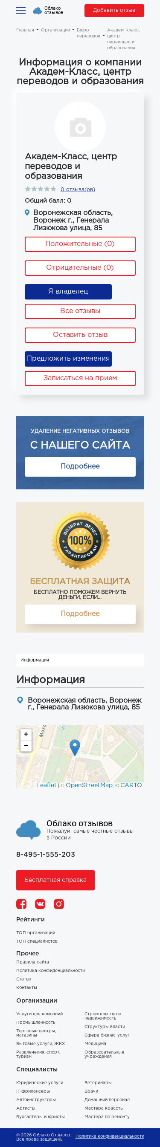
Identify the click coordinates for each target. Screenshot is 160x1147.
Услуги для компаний (39, 1014)
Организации (55, 30)
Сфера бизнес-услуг (107, 1035)
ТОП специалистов (37, 942)
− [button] (26, 746)
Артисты (25, 1108)
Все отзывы (80, 311)
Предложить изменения (68, 359)
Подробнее (80, 466)
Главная (25, 30)
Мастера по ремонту (107, 1117)
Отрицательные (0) (80, 268)
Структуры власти (104, 1027)
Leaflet (46, 785)
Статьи (23, 979)
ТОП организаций (35, 933)
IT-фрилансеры (33, 1091)
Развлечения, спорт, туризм (38, 1055)
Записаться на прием (80, 378)
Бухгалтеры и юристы (40, 1117)
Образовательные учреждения (104, 1055)
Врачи (91, 1091)
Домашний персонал (107, 1100)
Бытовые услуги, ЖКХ (40, 1044)
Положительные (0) (80, 244)
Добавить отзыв (114, 10)
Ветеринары (98, 1083)
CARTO (131, 785)
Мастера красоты (104, 1108)
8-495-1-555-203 (45, 855)
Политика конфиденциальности (50, 971)
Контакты (26, 988)
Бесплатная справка (55, 880)
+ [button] (26, 734)
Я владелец (68, 291)
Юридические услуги (39, 1083)
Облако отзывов (53, 10)
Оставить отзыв (80, 335)
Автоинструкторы (36, 1100)
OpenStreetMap (89, 785)
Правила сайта (32, 962)
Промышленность (35, 1023)
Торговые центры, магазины (36, 1033)
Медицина (95, 1044)
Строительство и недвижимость (102, 1016)
